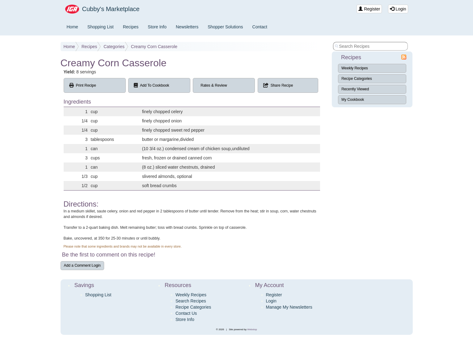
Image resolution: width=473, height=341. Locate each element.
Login (398, 8)
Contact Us (186, 313)
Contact (259, 26)
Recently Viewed (355, 89)
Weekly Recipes (354, 68)
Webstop (252, 329)
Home (72, 26)
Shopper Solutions (225, 26)
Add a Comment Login (82, 265)
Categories (114, 46)
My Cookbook (352, 99)
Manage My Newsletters (289, 307)
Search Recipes (190, 300)
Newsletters (187, 26)
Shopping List (100, 26)
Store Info (157, 26)
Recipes (131, 26)
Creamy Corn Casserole (154, 46)
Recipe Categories (356, 78)
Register (369, 8)
